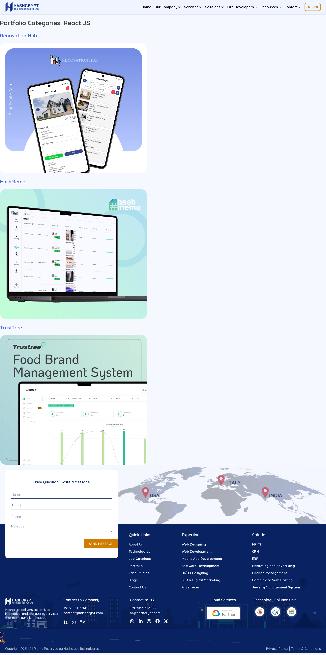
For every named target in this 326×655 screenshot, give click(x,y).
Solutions (214, 7)
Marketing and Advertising (273, 566)
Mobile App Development (202, 559)
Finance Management (269, 573)
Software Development (201, 566)
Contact (292, 7)
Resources (270, 7)
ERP (255, 559)
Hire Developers (242, 7)
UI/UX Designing (195, 573)
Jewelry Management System (276, 587)
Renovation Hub (18, 36)
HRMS (256, 544)
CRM (255, 551)
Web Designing (194, 544)
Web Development (197, 551)
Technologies (139, 551)
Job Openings (140, 559)
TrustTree (11, 328)
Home (146, 7)
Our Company (168, 7)
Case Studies (139, 573)
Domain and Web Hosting (272, 580)
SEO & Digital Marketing (201, 580)
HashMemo (12, 182)
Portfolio (136, 566)
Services (193, 7)
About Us (136, 544)
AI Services (191, 587)
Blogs (133, 580)
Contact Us (137, 587)
